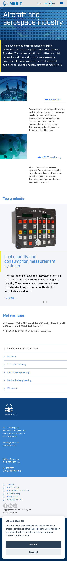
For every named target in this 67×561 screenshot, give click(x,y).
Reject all (33, 552)
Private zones (13, 487)
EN (41, 3)
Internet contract (14, 499)
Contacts (11, 484)
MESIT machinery (51, 157)
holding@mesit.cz (11, 442)
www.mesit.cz (9, 445)
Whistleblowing (13, 493)
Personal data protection (18, 490)
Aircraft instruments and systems (43, 87)
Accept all (33, 544)
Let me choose (22, 535)
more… (12, 298)
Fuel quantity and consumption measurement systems (29, 261)
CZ (38, 3)
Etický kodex (12, 496)
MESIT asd (55, 99)
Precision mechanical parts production (43, 145)
